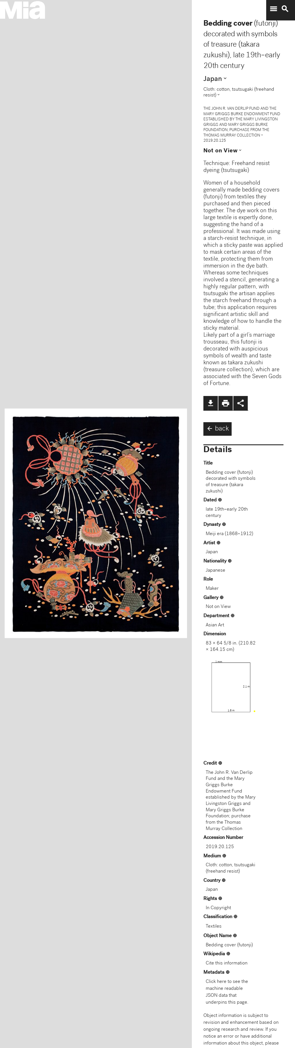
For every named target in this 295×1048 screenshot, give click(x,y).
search (285, 9)
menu (273, 9)
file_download (210, 403)
